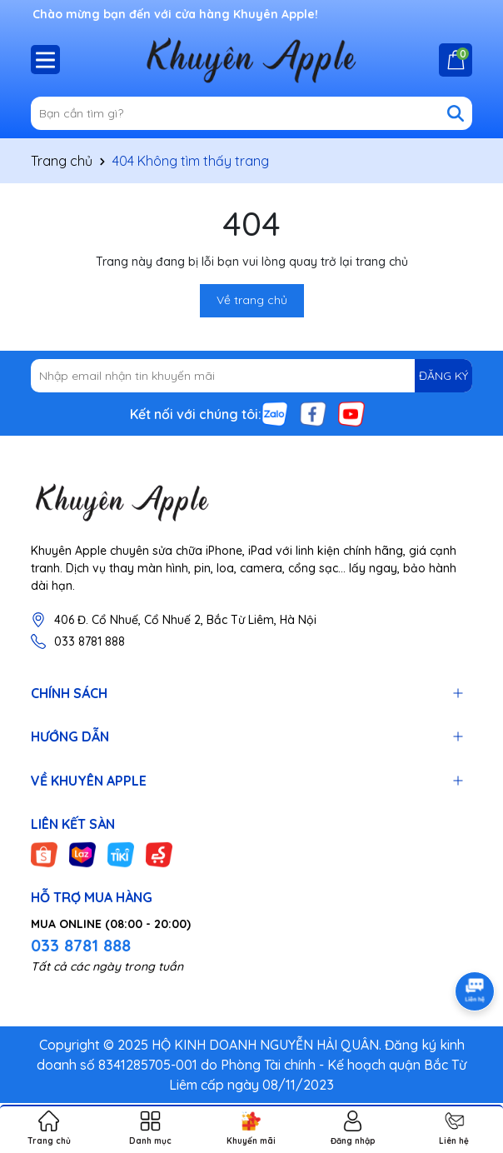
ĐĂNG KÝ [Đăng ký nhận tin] (443, 375)
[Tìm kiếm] (455, 113)
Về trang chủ (252, 299)
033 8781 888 (89, 641)
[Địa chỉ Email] (251, 375)
